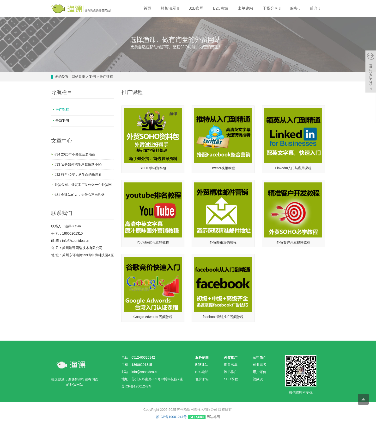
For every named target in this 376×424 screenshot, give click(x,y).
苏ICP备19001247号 (171, 417)
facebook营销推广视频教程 (223, 317)
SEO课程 (231, 379)
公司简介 (259, 357)
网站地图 (213, 417)
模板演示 (170, 8)
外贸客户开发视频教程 (293, 242)
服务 (295, 8)
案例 (93, 77)
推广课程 (106, 77)
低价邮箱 (202, 379)
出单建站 (245, 8)
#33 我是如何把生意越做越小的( (79, 164)
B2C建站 (201, 372)
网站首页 (78, 77)
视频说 (258, 379)
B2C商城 (220, 8)
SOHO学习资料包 (152, 168)
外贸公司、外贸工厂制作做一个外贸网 (83, 185)
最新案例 (62, 121)
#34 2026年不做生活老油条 (75, 154)
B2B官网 (195, 8)
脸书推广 (230, 372)
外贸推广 (230, 357)
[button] (178, 8)
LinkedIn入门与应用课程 (293, 168)
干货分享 (271, 8)
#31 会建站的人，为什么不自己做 (80, 195)
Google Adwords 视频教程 (152, 317)
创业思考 (259, 365)
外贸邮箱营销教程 (223, 242)
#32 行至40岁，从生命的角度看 (78, 174)
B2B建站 (201, 365)
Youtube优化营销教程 (153, 242)
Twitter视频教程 (223, 168)
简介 (315, 8)
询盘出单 (230, 365)
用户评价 (259, 372)
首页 (147, 8)
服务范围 (202, 357)
